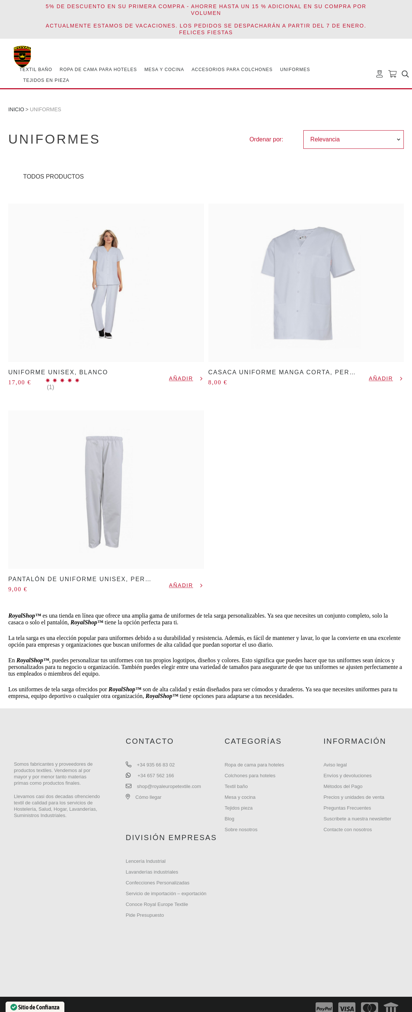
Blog (229, 819)
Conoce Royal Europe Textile (157, 904)
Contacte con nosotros (347, 829)
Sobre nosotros (240, 829)
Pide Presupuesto (145, 915)
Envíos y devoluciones (347, 775)
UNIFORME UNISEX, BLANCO (58, 372)
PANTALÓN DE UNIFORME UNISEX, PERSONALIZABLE (101, 579)
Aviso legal (335, 765)
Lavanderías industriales (152, 872)
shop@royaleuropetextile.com (169, 786)
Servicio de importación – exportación (166, 893)
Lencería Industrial (146, 861)
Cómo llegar (148, 797)
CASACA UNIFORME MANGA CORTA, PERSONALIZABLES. (306, 372)
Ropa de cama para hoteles (254, 765)
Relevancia (325, 139)
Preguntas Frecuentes (347, 808)
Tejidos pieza (238, 808)
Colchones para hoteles (249, 775)
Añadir (181, 378)
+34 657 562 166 (155, 775)
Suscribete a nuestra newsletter (357, 819)
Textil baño (235, 786)
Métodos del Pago (343, 786)
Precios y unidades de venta (353, 797)
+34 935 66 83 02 (156, 765)
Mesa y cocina (239, 797)
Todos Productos (53, 176)
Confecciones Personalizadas (157, 883)
